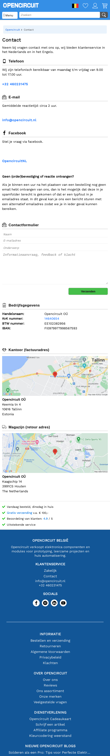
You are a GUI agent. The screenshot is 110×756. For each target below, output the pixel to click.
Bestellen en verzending (50, 640)
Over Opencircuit (50, 673)
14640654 (51, 319)
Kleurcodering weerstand (50, 736)
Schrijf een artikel (50, 724)
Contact (50, 576)
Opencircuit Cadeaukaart (50, 719)
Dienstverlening (50, 712)
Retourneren (50, 646)
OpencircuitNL (14, 161)
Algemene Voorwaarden (50, 652)
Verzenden (88, 291)
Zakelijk (50, 571)
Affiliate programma (50, 730)
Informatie (50, 634)
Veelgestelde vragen (50, 702)
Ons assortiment (50, 691)
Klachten (50, 663)
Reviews (50, 685)
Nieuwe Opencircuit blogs (50, 746)
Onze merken (50, 696)
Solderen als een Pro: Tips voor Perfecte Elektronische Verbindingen (50, 752)
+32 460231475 (15, 84)
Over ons (50, 680)
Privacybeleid (50, 657)
